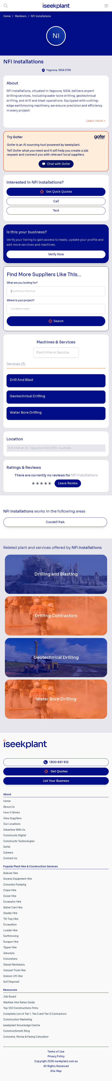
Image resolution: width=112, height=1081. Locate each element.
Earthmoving (10, 936)
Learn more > (95, 121)
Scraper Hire (10, 941)
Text (56, 210)
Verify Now (56, 254)
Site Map (56, 1071)
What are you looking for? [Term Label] (22, 282)
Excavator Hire (12, 901)
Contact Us (10, 858)
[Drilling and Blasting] (56, 574)
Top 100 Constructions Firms (20, 1008)
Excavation (10, 924)
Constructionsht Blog (16, 1031)
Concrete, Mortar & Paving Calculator (26, 1036)
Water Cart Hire (12, 907)
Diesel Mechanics (14, 964)
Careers (8, 852)
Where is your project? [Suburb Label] (20, 300)
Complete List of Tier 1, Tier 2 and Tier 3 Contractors (35, 1013)
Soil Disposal (11, 981)
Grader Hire (10, 913)
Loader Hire (10, 930)
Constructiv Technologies (19, 841)
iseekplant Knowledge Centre (21, 1025)
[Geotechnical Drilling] (56, 657)
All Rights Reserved (56, 1066)
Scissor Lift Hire (13, 976)
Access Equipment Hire (17, 878)
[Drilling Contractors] (56, 615)
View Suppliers (12, 818)
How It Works (11, 812)
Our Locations (11, 824)
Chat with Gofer (56, 164)
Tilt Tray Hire (10, 919)
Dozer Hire (9, 896)
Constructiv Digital (14, 835)
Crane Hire (9, 890)
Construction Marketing (17, 1019)
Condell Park (55, 522)
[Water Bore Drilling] (56, 699)
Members (20, 16)
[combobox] (56, 291)
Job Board (9, 996)
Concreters (10, 958)
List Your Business (56, 781)
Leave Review (68, 483)
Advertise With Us (14, 829)
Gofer (7, 846)
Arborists (9, 953)
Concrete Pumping (14, 884)
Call (56, 201)
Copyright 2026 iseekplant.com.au (56, 1061)
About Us (9, 806)
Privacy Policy (56, 1056)
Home (7, 16)
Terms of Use (55, 1051)
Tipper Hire (10, 947)
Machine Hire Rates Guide (19, 1002)
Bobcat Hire (10, 873)
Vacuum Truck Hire (14, 970)
